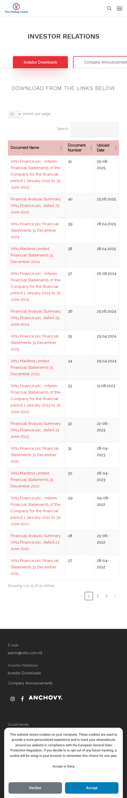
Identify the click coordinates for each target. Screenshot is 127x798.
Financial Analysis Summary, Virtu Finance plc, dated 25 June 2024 (36, 318)
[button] (119, 8)
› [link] (115, 596)
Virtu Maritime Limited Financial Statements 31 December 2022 (32, 479)
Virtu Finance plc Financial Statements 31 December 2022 (35, 455)
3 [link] (106, 596)
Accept (92, 788)
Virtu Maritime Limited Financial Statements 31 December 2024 (32, 255)
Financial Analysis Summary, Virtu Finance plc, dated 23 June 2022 (36, 542)
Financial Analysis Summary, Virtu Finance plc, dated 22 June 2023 (36, 430)
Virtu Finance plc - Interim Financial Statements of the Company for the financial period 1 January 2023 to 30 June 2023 (36, 398)
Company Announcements (30, 683)
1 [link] (89, 596)
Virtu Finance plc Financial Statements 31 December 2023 (35, 342)
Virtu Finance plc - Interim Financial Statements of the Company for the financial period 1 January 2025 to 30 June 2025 (36, 174)
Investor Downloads (24, 673)
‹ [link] (80, 596)
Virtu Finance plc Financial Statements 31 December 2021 (35, 567)
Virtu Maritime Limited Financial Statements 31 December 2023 (32, 367)
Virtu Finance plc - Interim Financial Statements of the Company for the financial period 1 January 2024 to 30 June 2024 (36, 286)
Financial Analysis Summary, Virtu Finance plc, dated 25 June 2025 (36, 205)
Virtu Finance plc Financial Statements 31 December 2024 (35, 230)
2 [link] (98, 596)
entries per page (36, 114)
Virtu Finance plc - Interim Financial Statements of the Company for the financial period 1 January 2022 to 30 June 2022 (36, 511)
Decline (35, 788)
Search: (63, 129)
